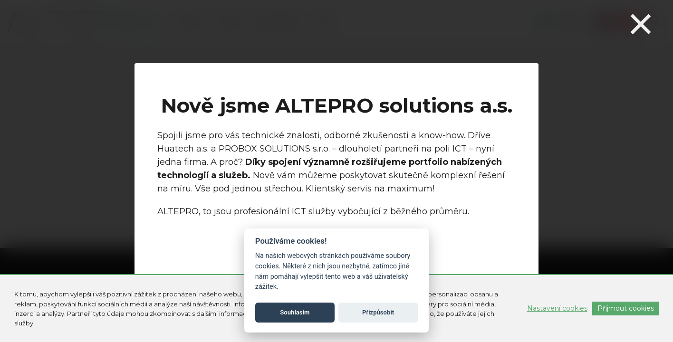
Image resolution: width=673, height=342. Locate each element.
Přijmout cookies (625, 308)
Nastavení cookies (557, 308)
